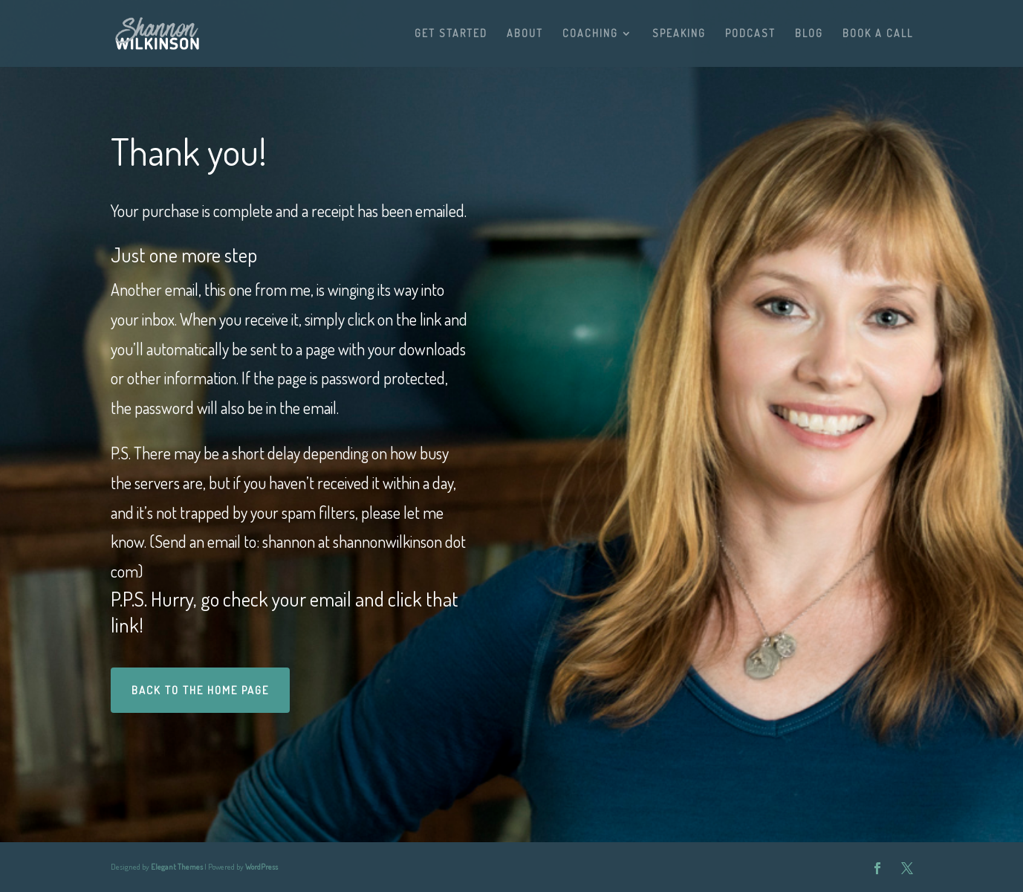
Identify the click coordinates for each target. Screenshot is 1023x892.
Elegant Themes (177, 867)
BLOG (809, 33)
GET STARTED (451, 33)
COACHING (590, 33)
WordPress (261, 867)
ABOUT (525, 33)
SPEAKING (679, 33)
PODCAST (750, 33)
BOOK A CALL (877, 33)
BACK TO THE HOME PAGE (200, 690)
